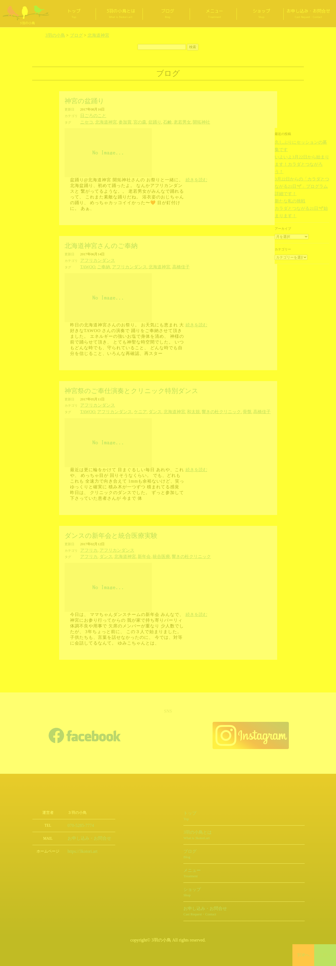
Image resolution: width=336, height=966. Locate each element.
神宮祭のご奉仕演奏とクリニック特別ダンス (131, 388)
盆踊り (142, 121)
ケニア (129, 409)
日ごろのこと (90, 115)
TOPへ (303, 955)
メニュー (214, 13)
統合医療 (147, 552)
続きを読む (196, 178)
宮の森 (129, 121)
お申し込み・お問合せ (308, 13)
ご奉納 (99, 265)
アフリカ (87, 547)
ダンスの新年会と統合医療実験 (111, 532)
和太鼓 (174, 409)
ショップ (261, 13)
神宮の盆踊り (84, 101)
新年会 (133, 552)
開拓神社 (181, 121)
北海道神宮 (101, 121)
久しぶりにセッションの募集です (299, 142)
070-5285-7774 (79, 821)
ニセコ (85, 121)
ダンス (142, 409)
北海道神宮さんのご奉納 (101, 244)
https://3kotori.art (80, 846)
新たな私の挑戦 (286, 176)
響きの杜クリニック (197, 409)
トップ (73, 13)
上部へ (325, 955)
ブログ (167, 13)
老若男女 (165, 121)
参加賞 (117, 121)
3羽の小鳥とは (120, 13)
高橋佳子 (163, 265)
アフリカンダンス (94, 259)
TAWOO (86, 265)
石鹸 (152, 121)
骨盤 (218, 409)
